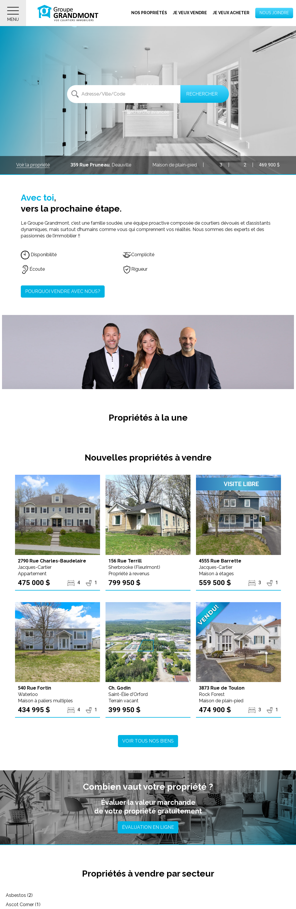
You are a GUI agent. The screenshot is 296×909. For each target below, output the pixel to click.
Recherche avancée (148, 112)
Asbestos (19, 895)
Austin (205, 895)
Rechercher (202, 94)
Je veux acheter (231, 12)
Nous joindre (274, 12)
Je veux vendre (190, 12)
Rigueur (135, 269)
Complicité (138, 254)
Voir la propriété (33, 165)
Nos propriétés (149, 12)
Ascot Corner (118, 895)
